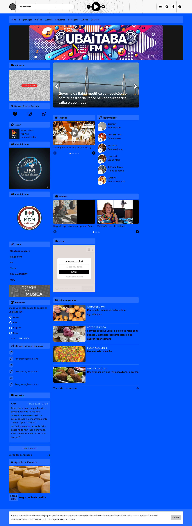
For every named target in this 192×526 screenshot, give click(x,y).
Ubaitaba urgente (20, 251)
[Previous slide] (55, 153)
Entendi (175, 517)
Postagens (73, 20)
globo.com (16, 257)
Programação (25, 20)
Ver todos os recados (29, 455)
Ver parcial (24, 338)
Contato (95, 20)
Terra (13, 268)
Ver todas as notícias (96, 388)
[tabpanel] (29, 483)
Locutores (60, 20)
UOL (12, 280)
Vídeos (38, 20)
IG (11, 262)
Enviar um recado (29, 448)
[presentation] (57, 86)
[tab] (70, 153)
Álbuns (84, 20)
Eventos (48, 20)
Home (13, 20)
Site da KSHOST (18, 274)
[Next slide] (93, 153)
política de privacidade (64, 519)
